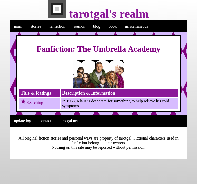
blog (96, 26)
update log (22, 121)
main (18, 26)
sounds (79, 26)
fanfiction (57, 26)
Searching (35, 102)
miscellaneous (136, 26)
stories (35, 26)
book (113, 26)
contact (45, 121)
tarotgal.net (69, 121)
